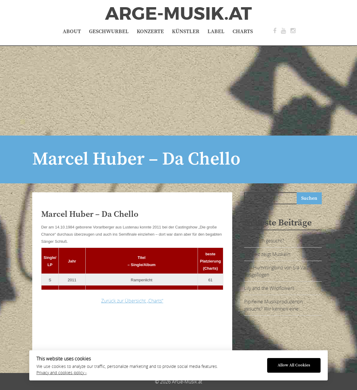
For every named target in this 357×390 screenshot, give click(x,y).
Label (215, 31)
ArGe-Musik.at (178, 13)
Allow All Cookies (294, 365)
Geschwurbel (109, 31)
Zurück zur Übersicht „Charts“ (132, 300)
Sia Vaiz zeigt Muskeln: (267, 254)
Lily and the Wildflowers (269, 288)
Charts (243, 31)
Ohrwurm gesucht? (264, 240)
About (72, 31)
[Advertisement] (178, 91)
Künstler (185, 31)
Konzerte (150, 31)
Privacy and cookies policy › (61, 372)
